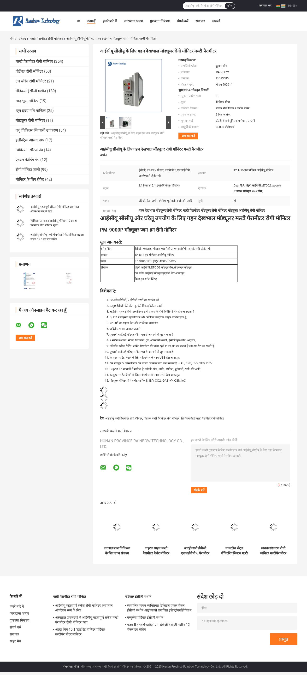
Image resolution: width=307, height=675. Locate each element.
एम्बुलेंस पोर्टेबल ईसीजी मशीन (145, 617)
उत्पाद (22, 39)
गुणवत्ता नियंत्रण (159, 21)
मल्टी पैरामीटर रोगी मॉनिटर (46, 39)
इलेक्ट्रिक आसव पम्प (30, 140)
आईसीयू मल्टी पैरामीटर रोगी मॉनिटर (123, 418)
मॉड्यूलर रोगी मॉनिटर (30, 120)
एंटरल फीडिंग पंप (27, 159)
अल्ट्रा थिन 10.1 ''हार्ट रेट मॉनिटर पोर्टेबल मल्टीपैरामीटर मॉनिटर (80, 632)
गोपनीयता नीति (71, 666)
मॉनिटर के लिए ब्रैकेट (30, 179)
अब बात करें (265, 5)
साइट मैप (15, 641)
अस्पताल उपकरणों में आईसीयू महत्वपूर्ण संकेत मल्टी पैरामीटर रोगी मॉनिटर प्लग (86, 620)
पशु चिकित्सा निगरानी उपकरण (37, 130)
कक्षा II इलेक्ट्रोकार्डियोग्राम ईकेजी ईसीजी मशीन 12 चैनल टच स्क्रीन (158, 627)
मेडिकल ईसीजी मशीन (31, 91)
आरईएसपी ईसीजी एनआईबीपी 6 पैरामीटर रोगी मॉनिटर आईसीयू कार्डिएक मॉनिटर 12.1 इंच (195, 550)
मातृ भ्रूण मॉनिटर (27, 101)
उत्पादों (91, 21)
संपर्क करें (182, 21)
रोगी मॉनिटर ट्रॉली (28, 169)
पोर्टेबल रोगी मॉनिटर (29, 71)
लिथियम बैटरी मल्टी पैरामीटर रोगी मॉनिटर (202, 418)
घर (78, 21)
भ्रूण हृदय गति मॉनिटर (31, 110)
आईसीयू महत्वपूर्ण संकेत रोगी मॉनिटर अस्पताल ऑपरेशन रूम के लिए (83, 608)
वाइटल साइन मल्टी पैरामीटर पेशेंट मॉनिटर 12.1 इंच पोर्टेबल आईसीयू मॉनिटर (156, 550)
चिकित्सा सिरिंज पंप (29, 150)
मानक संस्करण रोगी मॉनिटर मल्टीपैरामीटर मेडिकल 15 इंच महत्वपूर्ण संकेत (273, 550)
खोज (229, 5)
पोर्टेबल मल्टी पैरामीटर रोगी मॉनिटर (161, 418)
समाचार (200, 21)
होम (12, 39)
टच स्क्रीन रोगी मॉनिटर (31, 81)
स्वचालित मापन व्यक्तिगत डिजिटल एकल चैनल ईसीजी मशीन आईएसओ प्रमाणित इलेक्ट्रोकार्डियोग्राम (159, 608)
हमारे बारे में (110, 21)
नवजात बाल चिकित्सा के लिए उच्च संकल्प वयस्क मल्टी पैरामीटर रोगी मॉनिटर (117, 550)
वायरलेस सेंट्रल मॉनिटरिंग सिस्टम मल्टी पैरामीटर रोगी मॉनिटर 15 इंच (234, 550)
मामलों (216, 21)
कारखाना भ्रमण (133, 21)
